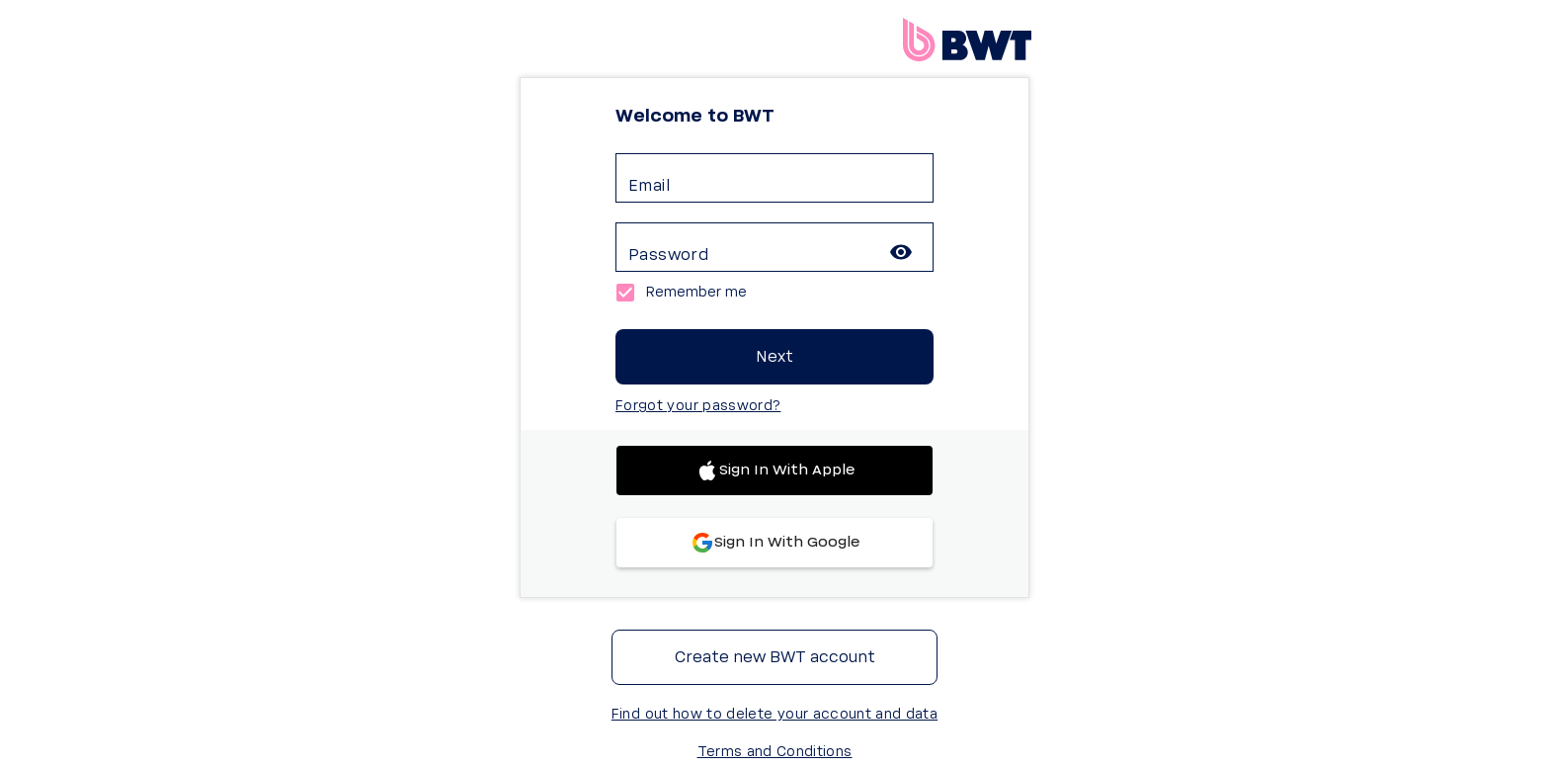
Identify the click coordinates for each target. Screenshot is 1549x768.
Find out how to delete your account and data (774, 715)
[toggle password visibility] (901, 252)
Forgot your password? (697, 406)
